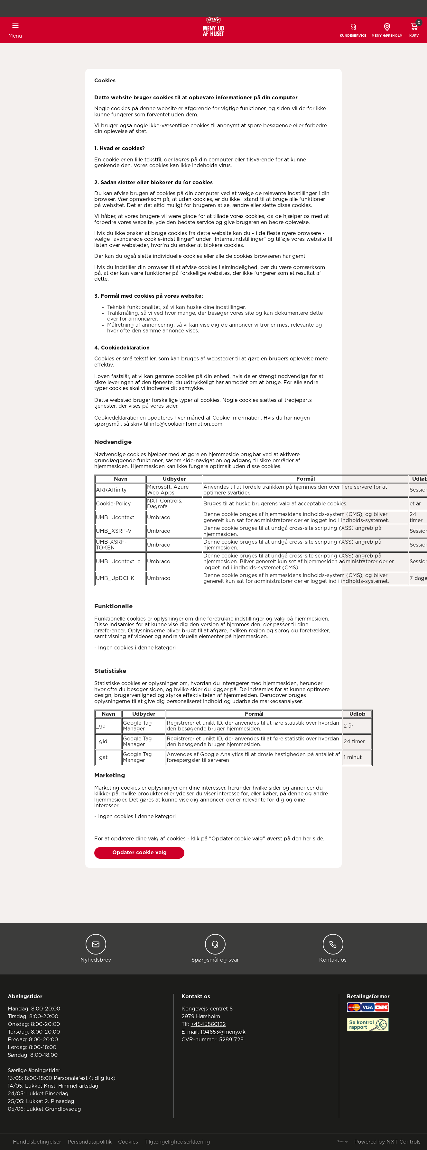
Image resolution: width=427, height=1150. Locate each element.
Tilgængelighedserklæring (177, 1142)
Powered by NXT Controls (387, 1142)
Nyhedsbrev (95, 948)
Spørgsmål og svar (215, 948)
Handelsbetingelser (37, 1142)
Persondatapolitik (90, 1142)
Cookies (128, 1142)
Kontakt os (333, 948)
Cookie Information (236, 418)
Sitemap (342, 1141)
